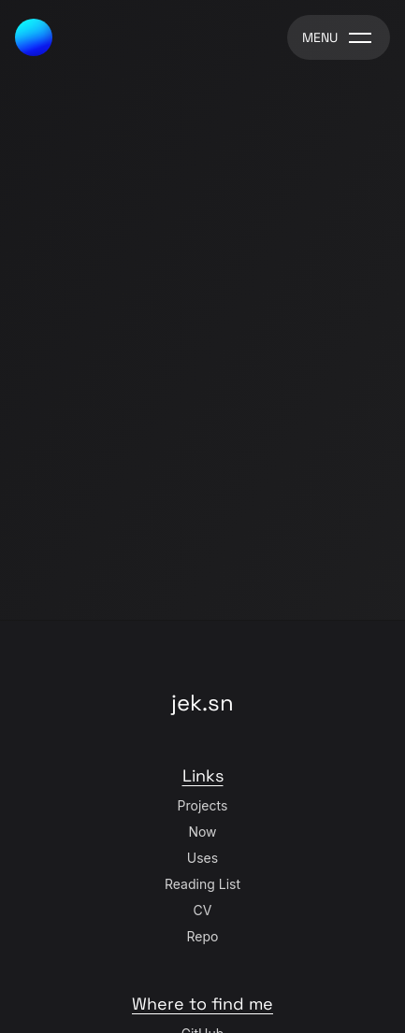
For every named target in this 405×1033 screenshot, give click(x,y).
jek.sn (202, 702)
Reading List (202, 884)
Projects (203, 805)
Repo (203, 936)
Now (202, 831)
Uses (202, 858)
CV (203, 910)
